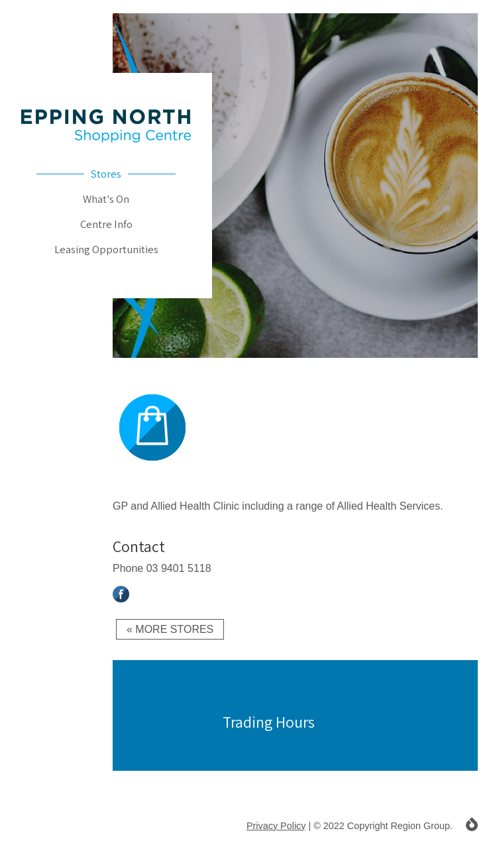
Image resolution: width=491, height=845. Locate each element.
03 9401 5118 (178, 568)
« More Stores (170, 629)
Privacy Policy (276, 825)
